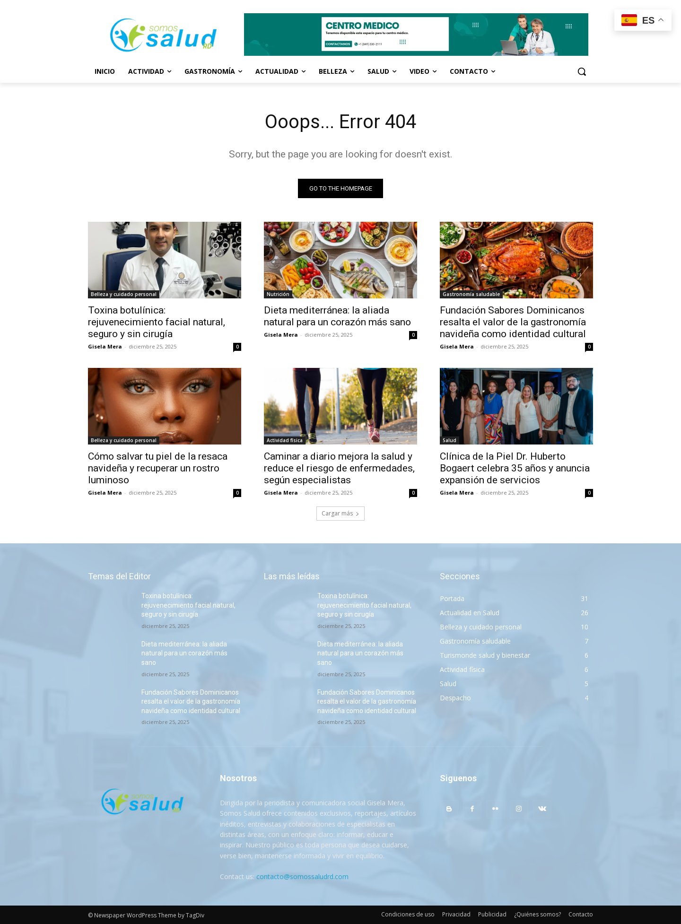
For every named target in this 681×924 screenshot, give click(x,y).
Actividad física (285, 440)
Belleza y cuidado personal (124, 294)
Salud (449, 440)
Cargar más (340, 513)
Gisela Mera (105, 346)
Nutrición (278, 294)
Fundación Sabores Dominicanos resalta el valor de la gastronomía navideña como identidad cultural (513, 322)
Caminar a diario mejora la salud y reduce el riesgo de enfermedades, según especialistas (339, 468)
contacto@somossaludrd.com (302, 876)
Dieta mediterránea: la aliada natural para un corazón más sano (337, 316)
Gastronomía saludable (471, 294)
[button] (581, 71)
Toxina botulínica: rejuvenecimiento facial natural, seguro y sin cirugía (156, 322)
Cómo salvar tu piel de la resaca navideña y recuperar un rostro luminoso (157, 468)
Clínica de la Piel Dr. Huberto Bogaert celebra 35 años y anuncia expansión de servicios (515, 468)
